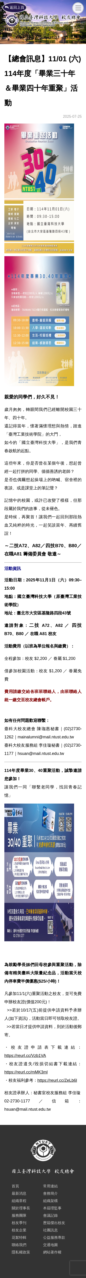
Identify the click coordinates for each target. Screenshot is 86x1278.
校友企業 (19, 1230)
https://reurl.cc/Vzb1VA (25, 1055)
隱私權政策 (21, 1252)
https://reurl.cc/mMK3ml (26, 1072)
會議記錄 (50, 1215)
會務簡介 (50, 1193)
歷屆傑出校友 (54, 1223)
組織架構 (50, 1201)
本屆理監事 (52, 1208)
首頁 (15, 1186)
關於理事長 (21, 1208)
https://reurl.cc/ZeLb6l (57, 1080)
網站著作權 (52, 1252)
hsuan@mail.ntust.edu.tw (41, 753)
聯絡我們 (19, 1245)
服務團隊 (19, 1215)
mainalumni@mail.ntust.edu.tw (46, 737)
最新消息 (19, 1193)
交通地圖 (50, 1245)
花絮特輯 (19, 1237)
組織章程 (19, 1201)
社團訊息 (50, 1230)
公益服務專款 (54, 1237)
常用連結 (50, 1186)
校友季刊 (19, 1223)
